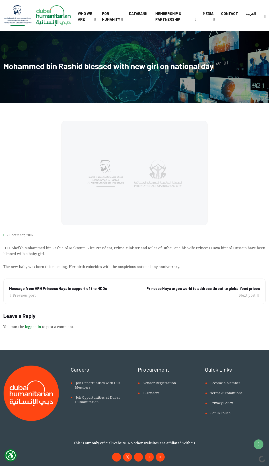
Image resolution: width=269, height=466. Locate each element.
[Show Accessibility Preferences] (10, 455)
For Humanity (111, 16)
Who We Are (85, 16)
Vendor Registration (159, 383)
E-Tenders (151, 393)
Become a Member (225, 383)
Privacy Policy (221, 403)
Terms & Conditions (226, 393)
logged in (33, 326)
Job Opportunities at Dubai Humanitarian (97, 399)
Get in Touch (220, 413)
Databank (138, 13)
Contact (229, 13)
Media (208, 13)
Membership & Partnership (168, 16)
